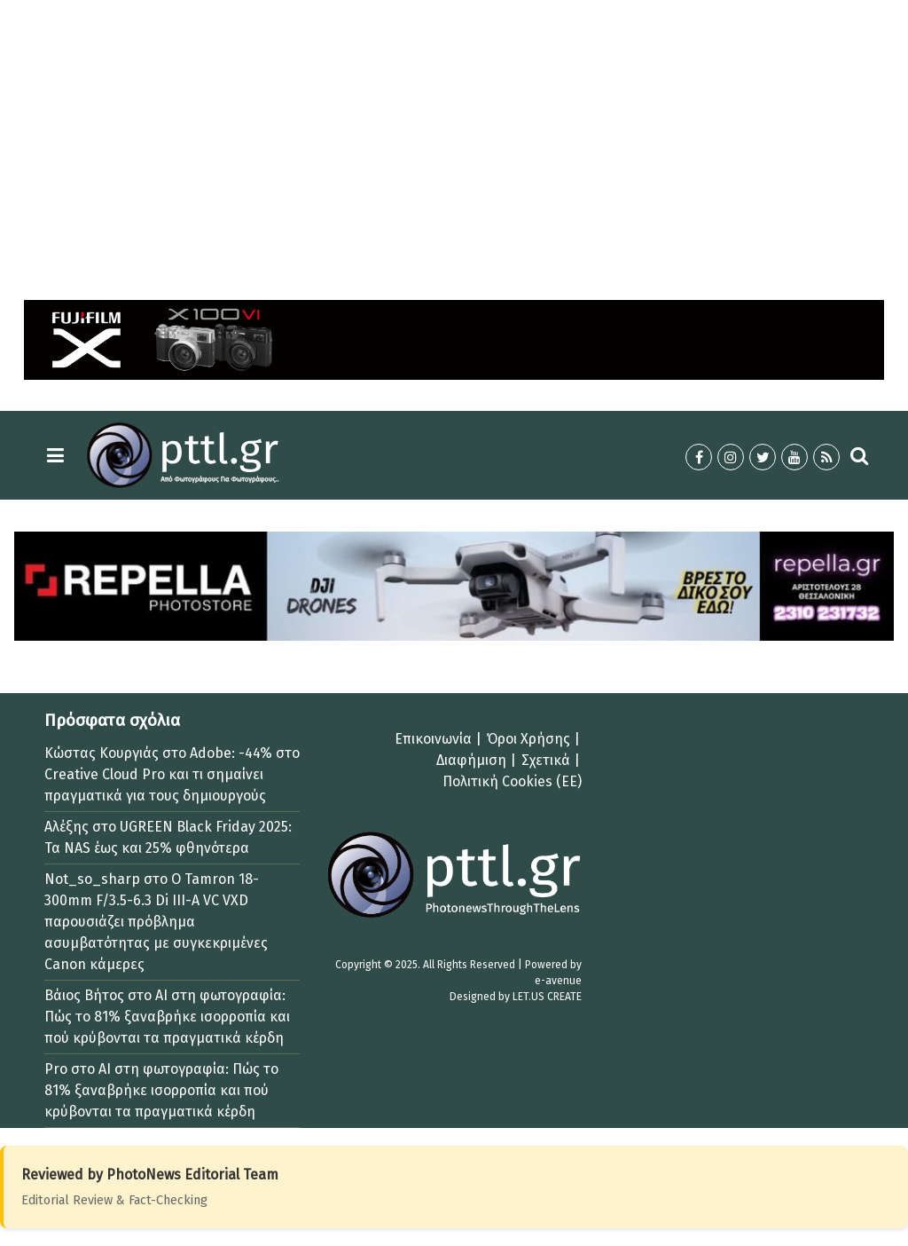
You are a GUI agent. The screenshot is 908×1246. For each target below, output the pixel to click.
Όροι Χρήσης (528, 738)
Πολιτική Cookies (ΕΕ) (512, 781)
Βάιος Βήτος (84, 995)
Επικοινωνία (433, 738)
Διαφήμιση (471, 760)
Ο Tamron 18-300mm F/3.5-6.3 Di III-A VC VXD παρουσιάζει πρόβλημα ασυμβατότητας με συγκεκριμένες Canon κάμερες (156, 922)
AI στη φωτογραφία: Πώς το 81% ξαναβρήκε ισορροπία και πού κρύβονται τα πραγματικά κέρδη (167, 1016)
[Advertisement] (454, 138)
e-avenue (558, 980)
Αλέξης (66, 826)
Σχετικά (545, 760)
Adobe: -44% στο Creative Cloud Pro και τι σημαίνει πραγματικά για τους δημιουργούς (172, 774)
